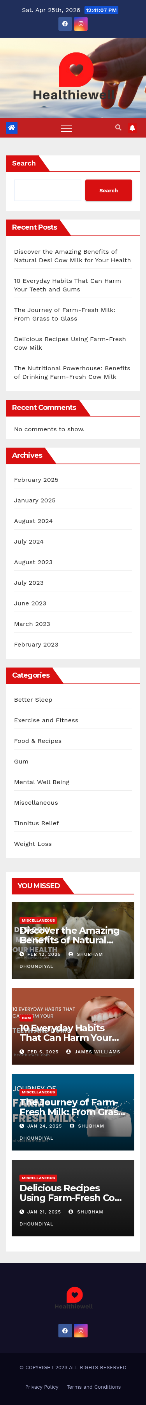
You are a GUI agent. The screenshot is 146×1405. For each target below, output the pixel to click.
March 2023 (32, 624)
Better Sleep (33, 699)
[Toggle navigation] (66, 127)
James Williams (93, 1052)
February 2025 (36, 479)
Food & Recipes (38, 740)
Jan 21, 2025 (44, 1212)
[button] (118, 127)
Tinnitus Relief (36, 823)
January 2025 (35, 500)
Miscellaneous (36, 802)
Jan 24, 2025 (44, 1126)
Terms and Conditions (94, 1387)
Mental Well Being (41, 782)
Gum (21, 761)
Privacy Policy (41, 1387)
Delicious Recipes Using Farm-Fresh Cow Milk (71, 1197)
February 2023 (36, 644)
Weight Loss (33, 843)
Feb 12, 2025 (44, 954)
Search (24, 163)
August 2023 (33, 562)
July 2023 (29, 582)
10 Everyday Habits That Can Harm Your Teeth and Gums (65, 1037)
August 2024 (33, 521)
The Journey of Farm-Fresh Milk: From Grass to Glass (71, 1111)
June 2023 (30, 603)
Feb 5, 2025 (43, 1052)
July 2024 (29, 541)
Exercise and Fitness (46, 720)
